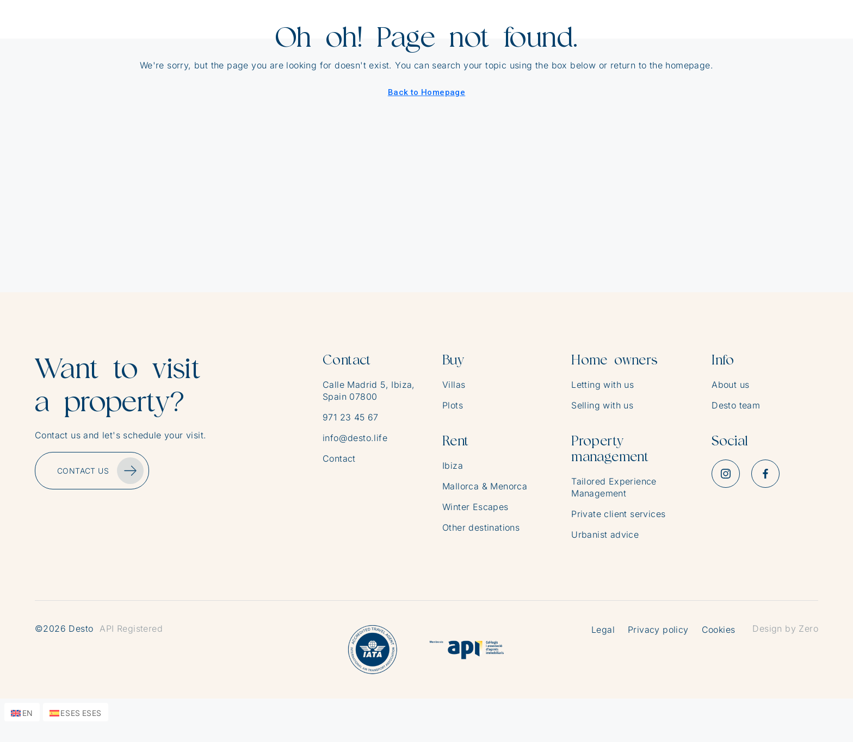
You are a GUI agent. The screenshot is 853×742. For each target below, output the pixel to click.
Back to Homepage (426, 92)
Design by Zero (785, 628)
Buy (453, 360)
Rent (455, 440)
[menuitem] (22, 712)
